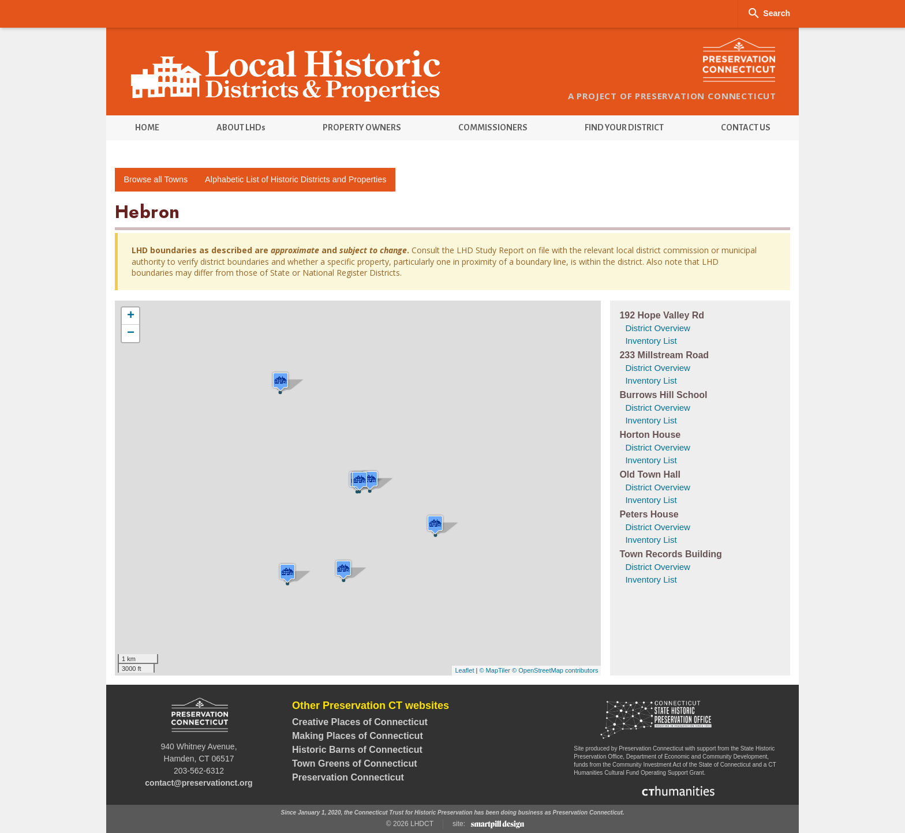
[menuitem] (147, 127)
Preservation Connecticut (348, 777)
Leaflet (464, 670)
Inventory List (650, 341)
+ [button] (130, 316)
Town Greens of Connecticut (354, 763)
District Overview (657, 328)
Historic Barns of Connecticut (357, 750)
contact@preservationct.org (198, 782)
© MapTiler (494, 670)
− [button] (130, 333)
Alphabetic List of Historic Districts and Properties (295, 179)
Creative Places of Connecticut (360, 722)
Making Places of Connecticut (357, 736)
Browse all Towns (156, 179)
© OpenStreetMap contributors (555, 670)
